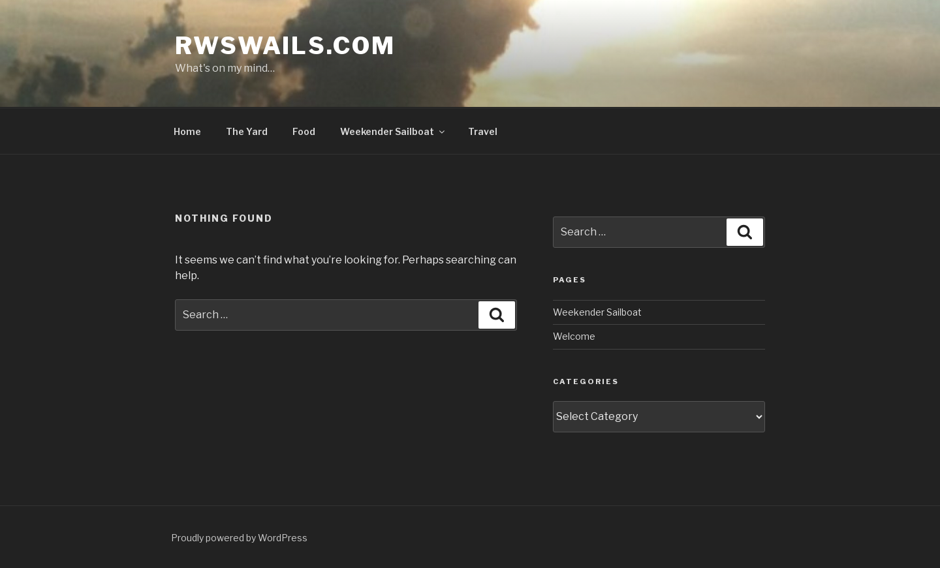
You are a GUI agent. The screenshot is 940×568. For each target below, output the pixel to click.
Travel (482, 131)
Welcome (574, 336)
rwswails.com (285, 45)
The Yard (247, 131)
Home (187, 131)
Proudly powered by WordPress (239, 537)
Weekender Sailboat (393, 131)
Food (303, 131)
